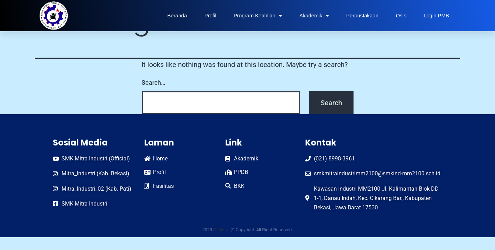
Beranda (177, 15)
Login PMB (436, 15)
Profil (210, 15)
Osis (401, 15)
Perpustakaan (362, 15)
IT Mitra (221, 229)
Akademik (314, 16)
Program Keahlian (258, 16)
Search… (153, 82)
